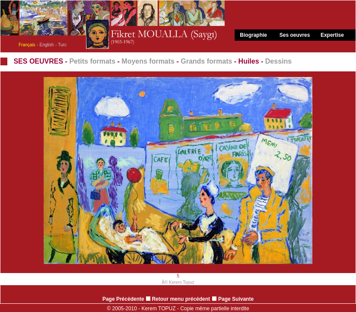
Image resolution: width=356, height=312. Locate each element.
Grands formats (206, 61)
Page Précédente (123, 299)
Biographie (253, 35)
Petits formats (92, 61)
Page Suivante (236, 299)
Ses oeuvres (295, 35)
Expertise (332, 35)
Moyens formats (148, 61)
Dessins (278, 61)
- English (45, 44)
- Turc (61, 44)
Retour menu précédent (178, 299)
